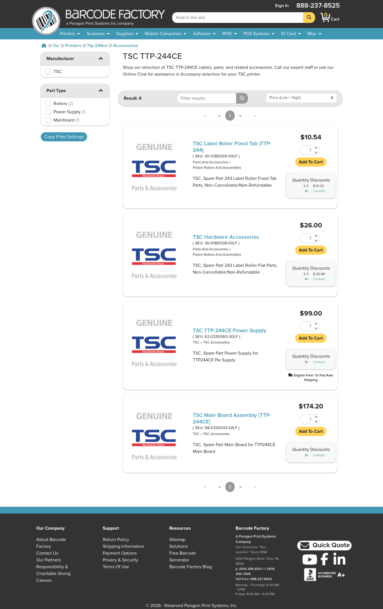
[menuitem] (70, 33)
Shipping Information (123, 546)
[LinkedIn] (340, 559)
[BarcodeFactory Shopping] (325, 17)
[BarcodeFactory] (46, 17)
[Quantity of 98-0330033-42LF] (306, 419)
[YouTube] (310, 559)
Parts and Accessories (210, 162)
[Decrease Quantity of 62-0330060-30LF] (316, 328)
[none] (314, 33)
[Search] (309, 17)
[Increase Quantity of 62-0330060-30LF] (316, 323)
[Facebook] (325, 559)
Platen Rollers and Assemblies (217, 168)
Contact (319, 191)
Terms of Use (116, 567)
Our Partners (48, 560)
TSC (196, 342)
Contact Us (47, 553)
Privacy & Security (120, 560)
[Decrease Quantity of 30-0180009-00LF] (316, 152)
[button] (101, 58)
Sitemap (177, 539)
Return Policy (116, 539)
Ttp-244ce (97, 45)
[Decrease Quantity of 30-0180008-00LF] (316, 240)
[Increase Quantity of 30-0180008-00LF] (316, 235)
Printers (73, 45)
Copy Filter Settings (64, 137)
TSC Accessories (216, 342)
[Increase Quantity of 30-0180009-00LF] (316, 147)
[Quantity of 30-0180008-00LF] (306, 238)
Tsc (56, 45)
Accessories (125, 45)
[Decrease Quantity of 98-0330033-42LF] (316, 421)
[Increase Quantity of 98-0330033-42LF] (316, 416)
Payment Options (120, 553)
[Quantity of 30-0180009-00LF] (306, 150)
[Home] (44, 45)
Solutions (178, 546)
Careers (44, 580)
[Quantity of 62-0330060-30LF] (306, 326)
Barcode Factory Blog (190, 567)
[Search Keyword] (237, 17)
